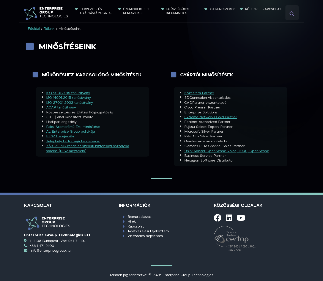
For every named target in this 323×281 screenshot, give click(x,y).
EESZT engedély (60, 136)
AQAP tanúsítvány (61, 107)
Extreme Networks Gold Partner (210, 117)
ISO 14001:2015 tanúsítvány (68, 97)
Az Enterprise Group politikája (70, 131)
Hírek (132, 221)
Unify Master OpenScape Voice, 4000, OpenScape (226, 151)
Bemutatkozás (139, 216)
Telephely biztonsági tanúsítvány (73, 141)
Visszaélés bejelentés (145, 235)
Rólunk (251, 9)
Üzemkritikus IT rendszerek (136, 11)
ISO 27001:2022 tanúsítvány (69, 102)
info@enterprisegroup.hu (51, 250)
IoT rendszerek (222, 9)
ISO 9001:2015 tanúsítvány (68, 92)
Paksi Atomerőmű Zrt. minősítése (73, 126)
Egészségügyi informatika (178, 11)
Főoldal (34, 28)
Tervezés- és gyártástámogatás (96, 11)
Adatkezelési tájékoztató (148, 231)
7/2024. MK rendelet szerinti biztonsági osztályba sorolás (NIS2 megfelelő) (87, 148)
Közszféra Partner (199, 92)
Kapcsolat (272, 9)
